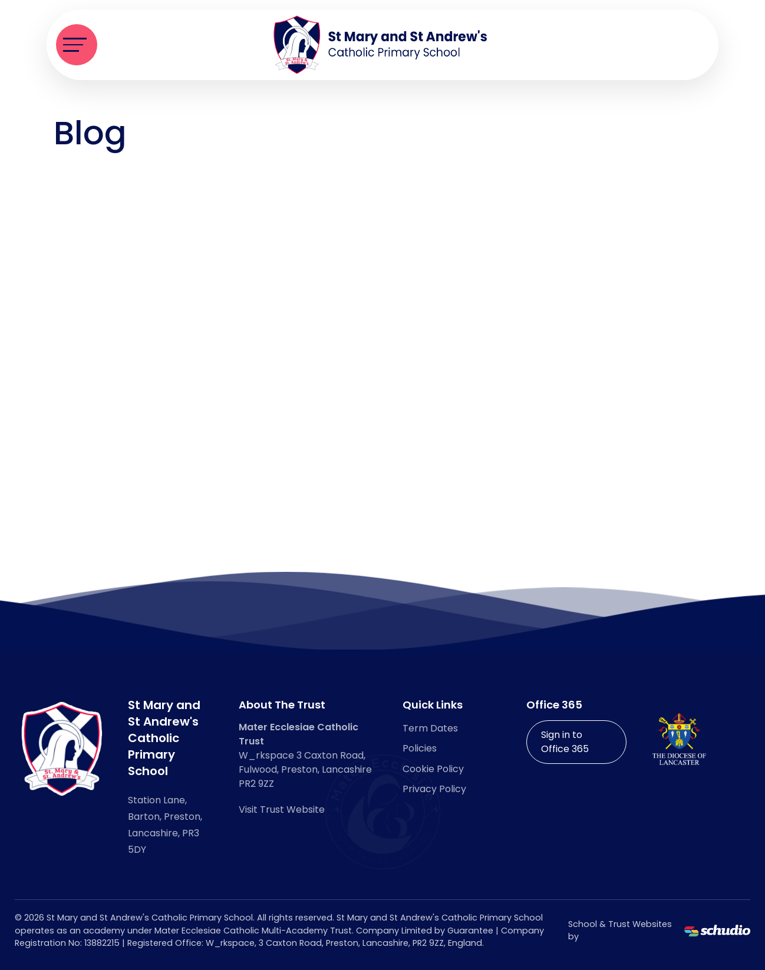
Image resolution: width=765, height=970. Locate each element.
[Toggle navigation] (76, 44)
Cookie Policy (433, 769)
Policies (420, 748)
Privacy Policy (434, 789)
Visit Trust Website (282, 809)
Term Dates (430, 728)
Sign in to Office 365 (565, 742)
